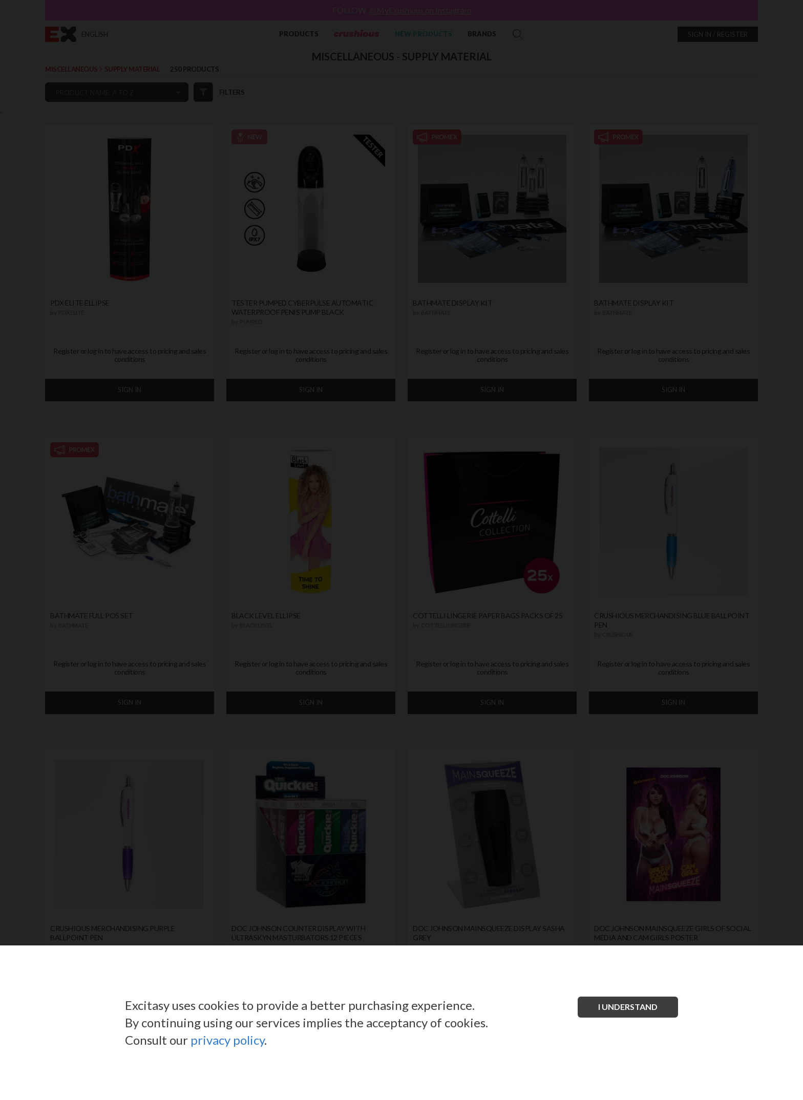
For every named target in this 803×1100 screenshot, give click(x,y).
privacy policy (227, 1039)
